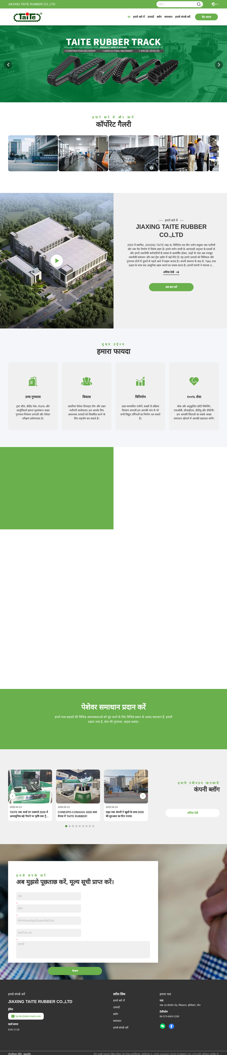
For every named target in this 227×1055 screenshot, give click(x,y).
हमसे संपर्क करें (182, 16)
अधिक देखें (171, 272)
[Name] (199, 4)
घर (129, 16)
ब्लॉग (159, 16)
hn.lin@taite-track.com (26, 1016)
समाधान (168, 16)
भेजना (75, 970)
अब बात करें (171, 287)
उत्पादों (150, 16)
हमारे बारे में (139, 16)
